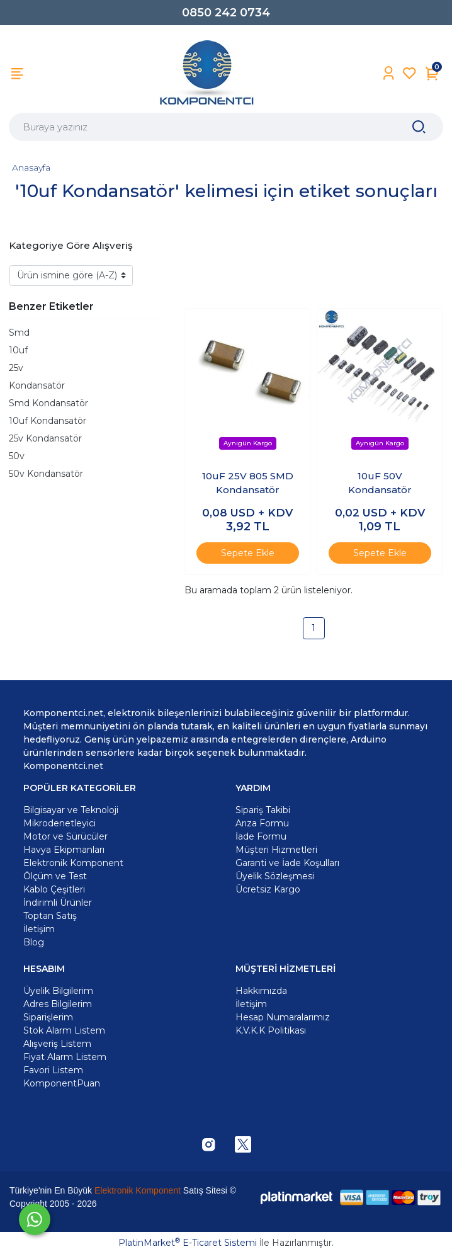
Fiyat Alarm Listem (64, 1057)
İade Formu (260, 836)
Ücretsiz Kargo (267, 889)
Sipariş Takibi (262, 810)
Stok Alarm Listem (64, 1030)
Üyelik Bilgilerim (58, 990)
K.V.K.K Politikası (270, 1030)
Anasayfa (31, 167)
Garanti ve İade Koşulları (287, 863)
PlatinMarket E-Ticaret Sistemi (187, 1242)
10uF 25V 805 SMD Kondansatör (247, 483)
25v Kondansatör (45, 438)
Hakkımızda (261, 990)
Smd (19, 332)
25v (16, 367)
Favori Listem (53, 1070)
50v (17, 456)
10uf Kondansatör (47, 420)
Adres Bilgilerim (57, 1004)
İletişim (251, 1004)
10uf (18, 350)
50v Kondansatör (46, 473)
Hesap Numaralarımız (282, 1017)
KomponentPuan (61, 1083)
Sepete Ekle (247, 553)
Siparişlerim (48, 1017)
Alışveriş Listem (57, 1043)
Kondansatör (37, 385)
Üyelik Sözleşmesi (274, 876)
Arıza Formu (262, 823)
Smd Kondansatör (48, 403)
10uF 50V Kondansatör (380, 483)
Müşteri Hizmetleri (276, 849)
